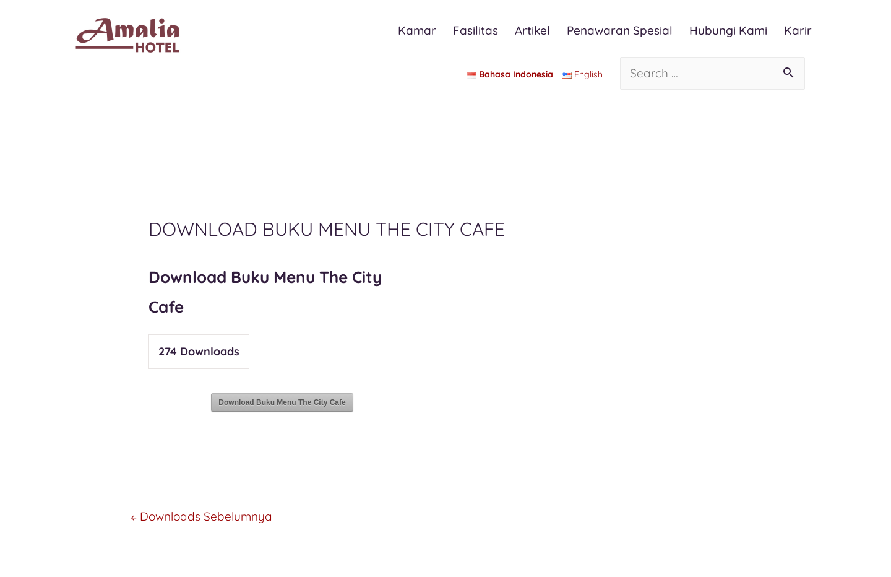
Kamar (417, 30)
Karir (798, 30)
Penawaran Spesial (620, 30)
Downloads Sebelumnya (201, 516)
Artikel (532, 30)
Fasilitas (475, 30)
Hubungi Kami (728, 30)
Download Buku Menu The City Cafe (281, 402)
